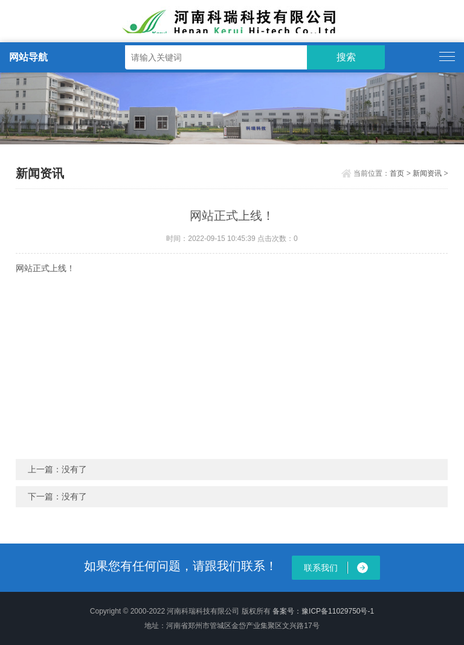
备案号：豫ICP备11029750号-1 (323, 611)
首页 (397, 173)
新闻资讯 (427, 173)
